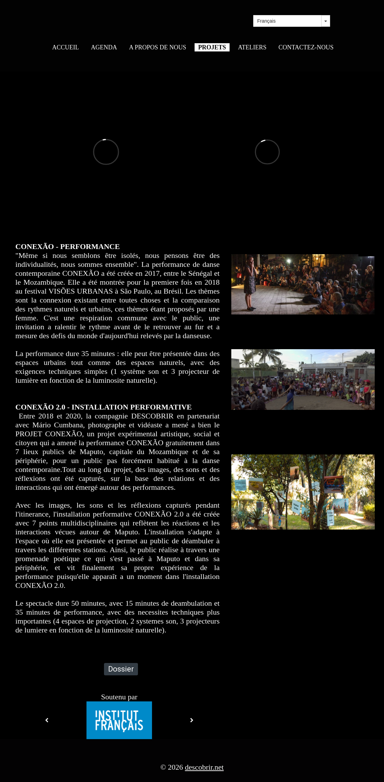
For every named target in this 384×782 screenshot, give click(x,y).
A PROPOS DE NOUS (157, 47)
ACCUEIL (65, 47)
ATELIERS (252, 47)
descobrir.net (204, 767)
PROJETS (212, 47)
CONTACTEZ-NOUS (306, 47)
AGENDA (104, 47)
